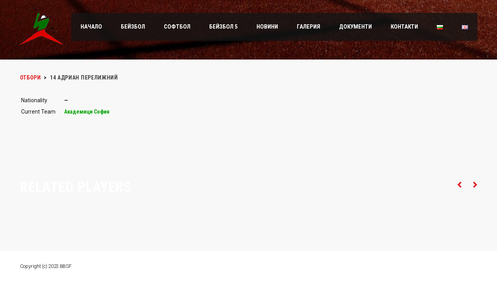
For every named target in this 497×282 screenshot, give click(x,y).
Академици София (86, 111)
